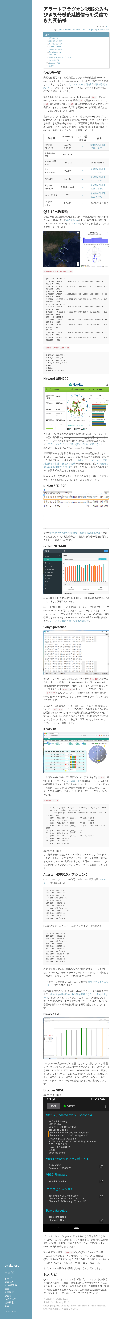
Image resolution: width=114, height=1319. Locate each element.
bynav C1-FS (54, 63)
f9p (64, 29)
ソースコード (73, 784)
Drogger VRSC (55, 66)
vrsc (107, 29)
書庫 (7, 1305)
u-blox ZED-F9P (56, 48)
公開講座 (9, 1292)
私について (10, 1299)
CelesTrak (75, 227)
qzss (93, 29)
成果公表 (9, 1281)
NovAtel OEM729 (56, 44)
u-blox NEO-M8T (56, 51)
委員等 (8, 1295)
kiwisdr (77, 29)
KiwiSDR (53, 57)
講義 (7, 1288)
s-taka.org (12, 1265)
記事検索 (9, 1302)
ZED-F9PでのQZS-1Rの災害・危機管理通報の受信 (75, 536)
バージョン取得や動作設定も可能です (69, 624)
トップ (8, 1278)
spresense (100, 29)
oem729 (86, 29)
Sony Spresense (56, 54)
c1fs (60, 29)
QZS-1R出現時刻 (56, 41)
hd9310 (70, 29)
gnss (107, 26)
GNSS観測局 (11, 1285)
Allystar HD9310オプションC (62, 60)
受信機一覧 (54, 38)
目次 (47, 34)
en (15, 1311)
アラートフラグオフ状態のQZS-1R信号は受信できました (77, 447)
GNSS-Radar (72, 223)
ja (12, 1311)
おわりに (53, 69)
